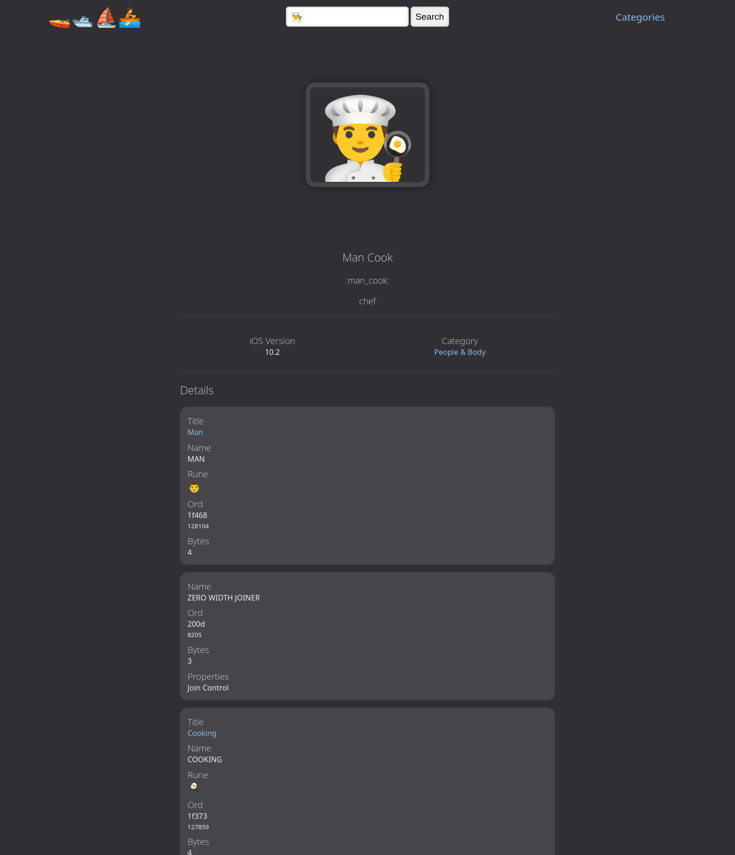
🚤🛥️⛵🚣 (95, 17)
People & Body (460, 352)
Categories (640, 16)
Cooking (202, 734)
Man (195, 432)
